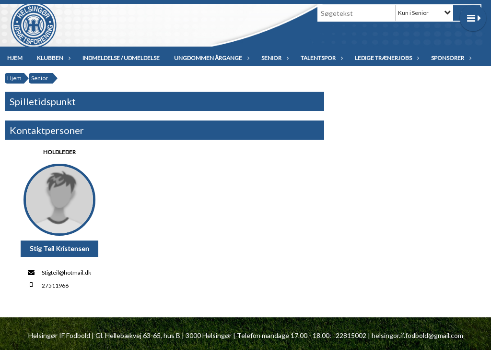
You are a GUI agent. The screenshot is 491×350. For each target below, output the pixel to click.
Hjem (15, 57)
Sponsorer (450, 57)
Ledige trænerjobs (386, 57)
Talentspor (320, 57)
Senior (273, 57)
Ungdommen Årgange (210, 57)
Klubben (52, 57)
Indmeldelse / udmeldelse (121, 57)
